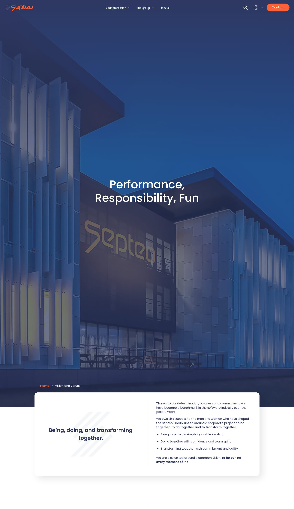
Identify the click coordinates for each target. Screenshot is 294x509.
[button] (118, 9)
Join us (165, 8)
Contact (278, 7)
